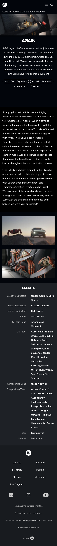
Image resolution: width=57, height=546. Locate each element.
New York (40, 462)
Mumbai (40, 470)
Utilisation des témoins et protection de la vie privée (28, 520)
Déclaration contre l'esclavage (28, 513)
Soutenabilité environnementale (28, 506)
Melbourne (40, 477)
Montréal (17, 470)
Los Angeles (17, 484)
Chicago (17, 477)
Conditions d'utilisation (28, 527)
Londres (17, 462)
